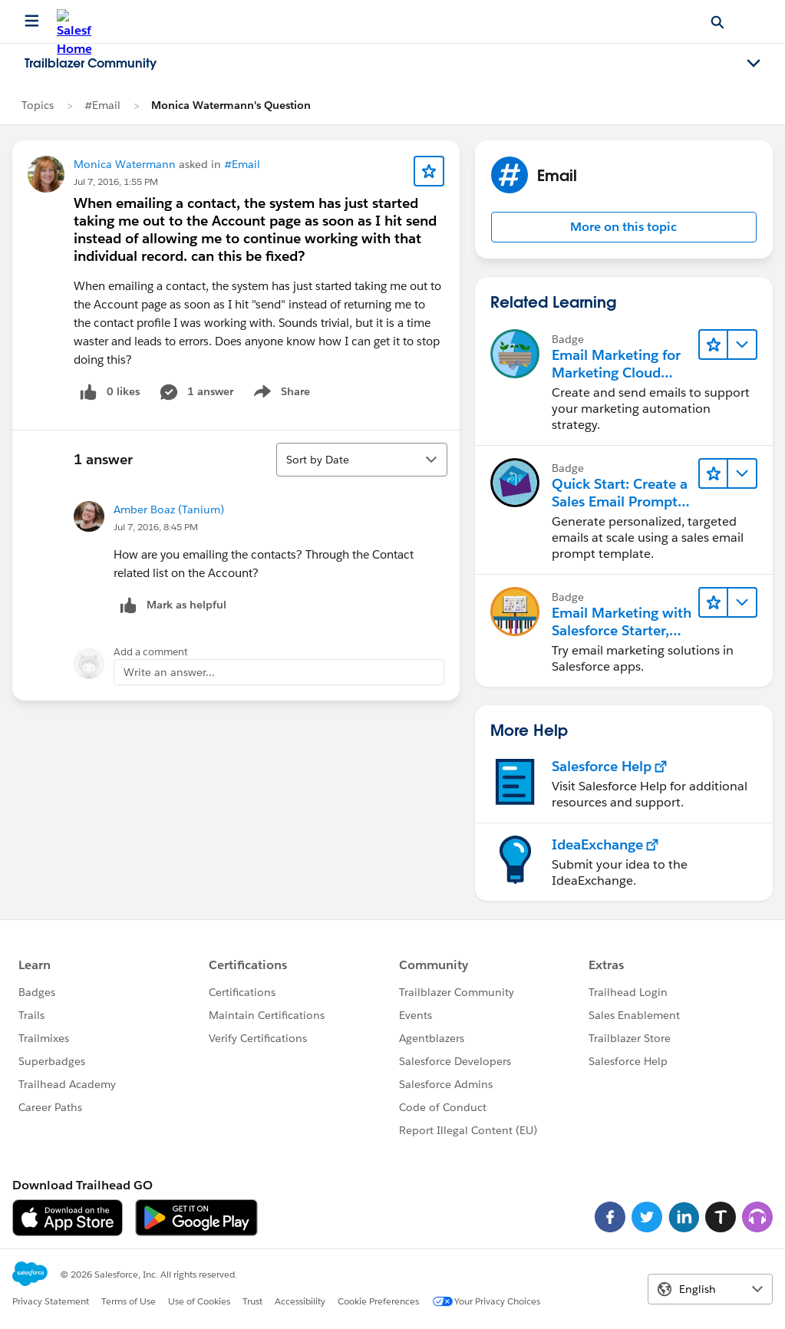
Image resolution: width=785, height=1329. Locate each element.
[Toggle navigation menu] (753, 64)
